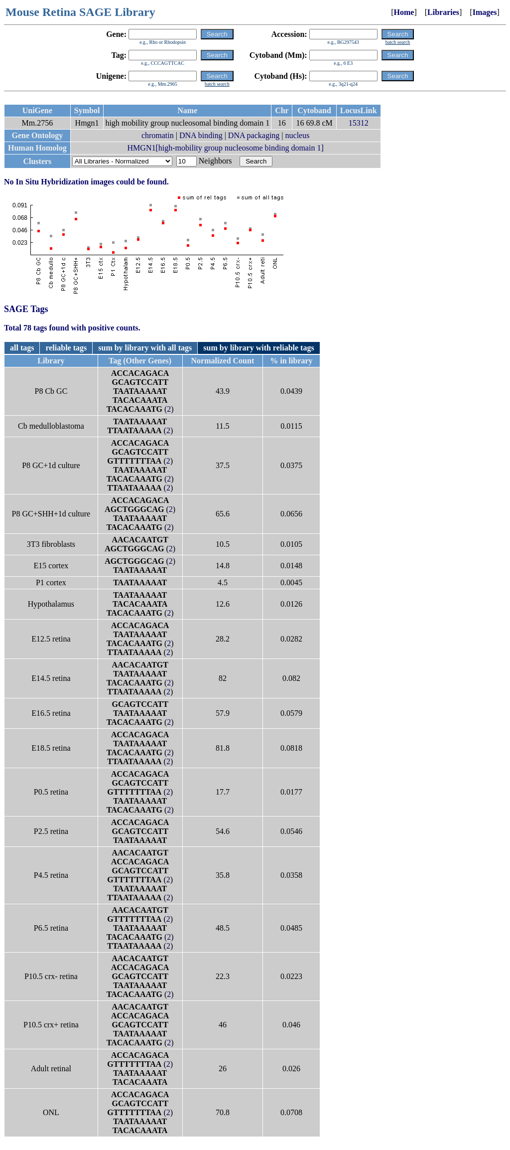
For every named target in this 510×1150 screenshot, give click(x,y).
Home (404, 12)
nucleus (297, 135)
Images (485, 12)
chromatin (157, 135)
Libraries (443, 12)
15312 (359, 123)
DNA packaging (254, 135)
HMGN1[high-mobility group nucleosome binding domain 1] (226, 148)
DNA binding (201, 135)
